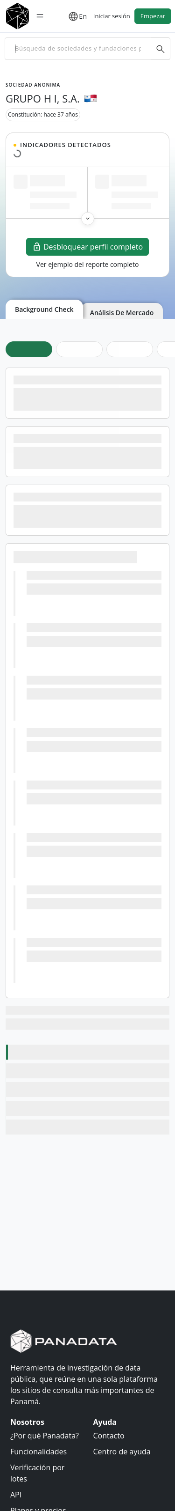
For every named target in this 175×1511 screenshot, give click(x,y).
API (15, 1494)
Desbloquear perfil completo (87, 247)
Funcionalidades (38, 1451)
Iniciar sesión (111, 16)
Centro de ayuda (122, 1451)
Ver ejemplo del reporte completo (87, 264)
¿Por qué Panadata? (44, 1435)
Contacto (109, 1435)
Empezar (152, 16)
